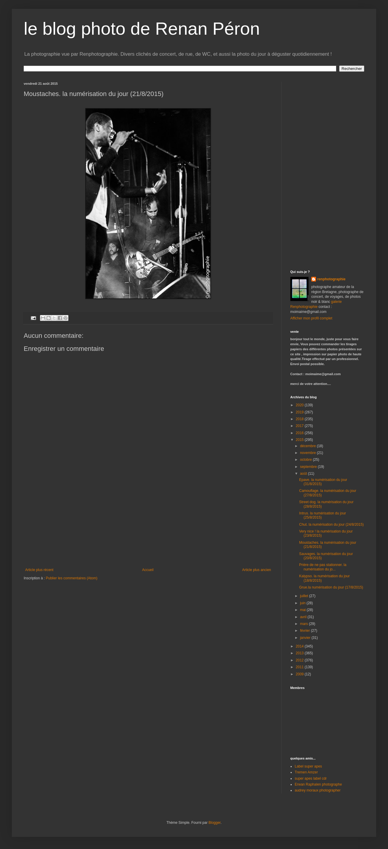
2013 (300, 653)
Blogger (215, 823)
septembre (309, 467)
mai (303, 610)
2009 (300, 674)
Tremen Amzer (306, 772)
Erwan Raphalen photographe (318, 784)
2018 (300, 419)
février (305, 631)
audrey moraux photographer (318, 790)
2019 (300, 412)
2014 (300, 646)
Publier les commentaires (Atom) (71, 578)
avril (303, 617)
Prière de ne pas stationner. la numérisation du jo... (322, 567)
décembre (308, 446)
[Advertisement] (148, 523)
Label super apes (308, 766)
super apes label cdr (311, 778)
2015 (300, 440)
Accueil (148, 570)
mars (304, 624)
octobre (306, 460)
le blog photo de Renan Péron (142, 29)
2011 (300, 667)
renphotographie (331, 279)
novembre (308, 453)
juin (303, 603)
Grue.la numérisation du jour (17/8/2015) (331, 587)
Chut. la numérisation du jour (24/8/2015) (331, 524)
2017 (300, 426)
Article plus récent (39, 570)
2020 (300, 405)
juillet (304, 596)
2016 (300, 433)
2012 (300, 660)
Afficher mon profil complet (311, 318)
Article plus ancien (256, 570)
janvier (306, 638)
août (304, 473)
